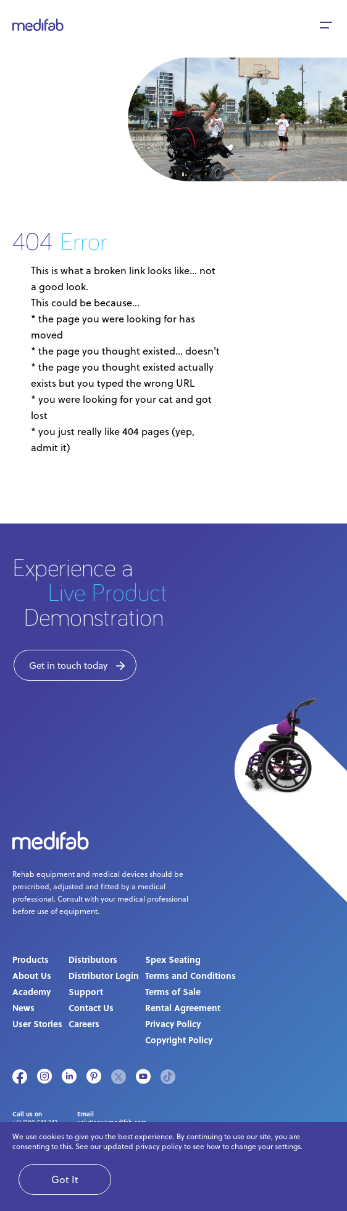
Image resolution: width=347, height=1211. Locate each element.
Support (86, 991)
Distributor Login (104, 975)
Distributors (93, 959)
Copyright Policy (178, 1039)
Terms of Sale (173, 991)
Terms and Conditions (190, 975)
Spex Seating (173, 959)
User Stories (37, 1023)
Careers (84, 1023)
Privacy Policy (173, 1023)
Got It (64, 1179)
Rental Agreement (182, 1007)
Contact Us (91, 1007)
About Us (31, 975)
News (23, 1007)
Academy (31, 991)
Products (30, 959)
